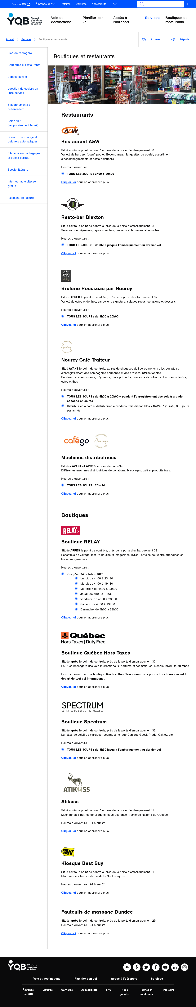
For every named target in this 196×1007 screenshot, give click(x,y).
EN (188, 4)
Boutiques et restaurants (175, 19)
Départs (180, 39)
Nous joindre (124, 992)
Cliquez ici (68, 182)
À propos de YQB (46, 4)
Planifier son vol (85, 979)
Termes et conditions (146, 992)
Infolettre (168, 989)
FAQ (114, 4)
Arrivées (151, 40)
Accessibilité (99, 4)
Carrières (81, 4)
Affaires (66, 4)
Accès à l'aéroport (124, 979)
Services (26, 39)
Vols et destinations (46, 979)
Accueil (10, 39)
